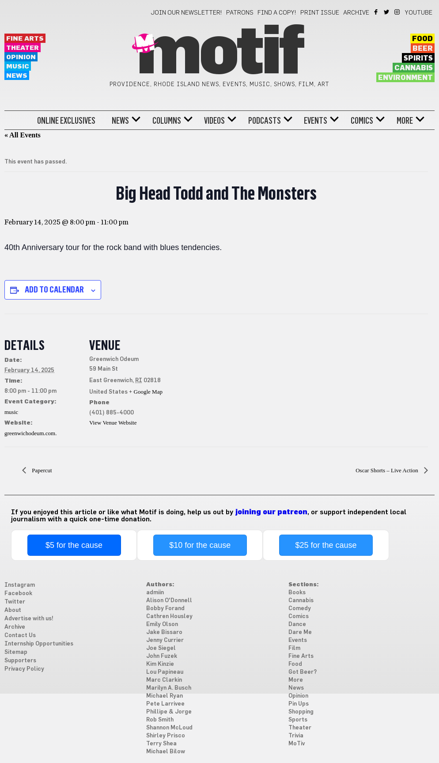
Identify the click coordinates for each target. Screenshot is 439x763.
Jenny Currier (165, 640)
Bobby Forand (165, 608)
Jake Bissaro (164, 632)
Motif (219, 53)
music (11, 412)
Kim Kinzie (160, 664)
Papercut (41, 470)
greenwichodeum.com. (30, 433)
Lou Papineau (164, 672)
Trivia (295, 736)
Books (297, 593)
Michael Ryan (164, 696)
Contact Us (20, 635)
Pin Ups (298, 704)
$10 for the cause (200, 545)
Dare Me (300, 632)
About (12, 610)
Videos (214, 120)
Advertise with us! (28, 619)
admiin (155, 593)
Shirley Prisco (165, 736)
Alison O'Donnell (169, 601)
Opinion (21, 57)
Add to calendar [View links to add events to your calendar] (54, 289)
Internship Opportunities (38, 644)
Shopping (301, 712)
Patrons (240, 13)
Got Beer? (302, 672)
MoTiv (296, 744)
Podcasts (264, 120)
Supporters (20, 661)
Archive (356, 13)
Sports (297, 720)
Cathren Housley (169, 616)
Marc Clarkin (164, 680)
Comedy (299, 608)
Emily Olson (162, 624)
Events (315, 120)
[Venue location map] (220, 374)
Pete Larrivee (165, 704)
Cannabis (413, 68)
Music (17, 66)
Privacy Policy (24, 669)
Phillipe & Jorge (169, 712)
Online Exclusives (66, 120)
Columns (166, 120)
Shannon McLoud (169, 728)
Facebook (376, 12)
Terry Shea (161, 744)
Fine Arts (25, 38)
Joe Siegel (161, 648)
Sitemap (15, 652)
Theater (22, 48)
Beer (423, 48)
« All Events (22, 135)
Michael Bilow (165, 752)
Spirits (418, 58)
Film (294, 648)
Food (422, 38)
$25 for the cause (325, 545)
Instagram (397, 12)
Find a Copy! (276, 13)
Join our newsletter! (186, 13)
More (405, 120)
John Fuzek (161, 656)
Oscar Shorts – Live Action (388, 470)
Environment (405, 77)
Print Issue (319, 13)
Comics (362, 120)
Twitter (387, 12)
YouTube (418, 13)
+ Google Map (146, 391)
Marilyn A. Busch (168, 688)
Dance (297, 624)
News (16, 75)
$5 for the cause (73, 545)
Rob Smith (160, 720)
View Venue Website (112, 422)
